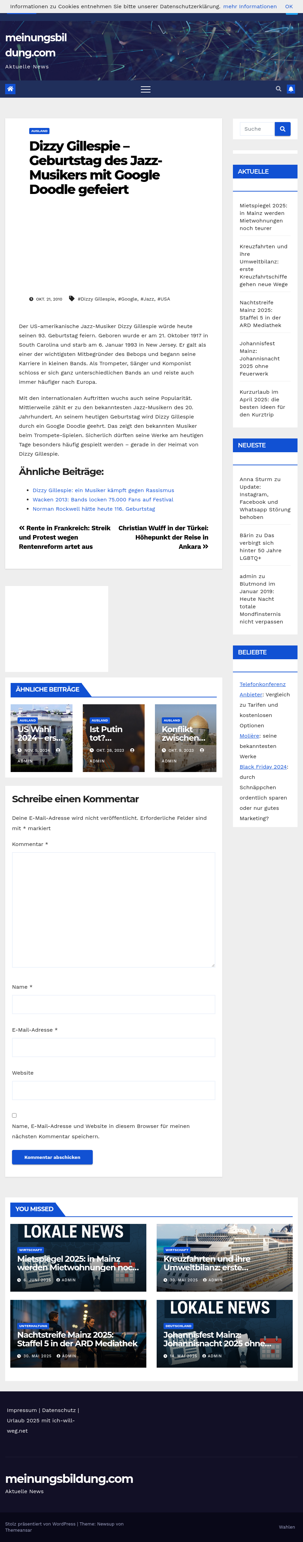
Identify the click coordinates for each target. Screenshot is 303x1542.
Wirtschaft (30, 1250)
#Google (127, 299)
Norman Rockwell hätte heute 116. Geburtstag (94, 509)
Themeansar (18, 1530)
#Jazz (147, 299)
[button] (278, 89)
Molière (249, 735)
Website (23, 1072)
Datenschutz (59, 1410)
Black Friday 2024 (263, 766)
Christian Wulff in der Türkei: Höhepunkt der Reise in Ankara (164, 537)
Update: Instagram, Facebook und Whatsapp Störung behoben (265, 502)
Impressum (22, 1410)
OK (289, 6)
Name (22, 987)
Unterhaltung (33, 1326)
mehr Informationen (250, 6)
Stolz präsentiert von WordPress (41, 1524)
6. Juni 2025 (38, 1280)
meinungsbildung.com (69, 1479)
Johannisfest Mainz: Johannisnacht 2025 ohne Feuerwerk (260, 358)
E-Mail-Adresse (35, 1030)
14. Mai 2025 (184, 1356)
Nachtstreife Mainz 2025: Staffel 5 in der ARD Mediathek (77, 1339)
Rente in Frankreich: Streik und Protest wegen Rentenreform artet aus (64, 537)
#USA (163, 299)
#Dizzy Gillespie (96, 299)
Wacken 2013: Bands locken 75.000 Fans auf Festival (103, 499)
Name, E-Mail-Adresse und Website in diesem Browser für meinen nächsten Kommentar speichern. (101, 1131)
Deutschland (178, 1326)
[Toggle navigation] (145, 89)
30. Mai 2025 (185, 1280)
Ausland (39, 131)
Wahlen (287, 1527)
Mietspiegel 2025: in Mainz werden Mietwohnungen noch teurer (77, 1267)
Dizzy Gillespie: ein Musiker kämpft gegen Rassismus (103, 490)
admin (66, 1280)
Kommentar (30, 844)
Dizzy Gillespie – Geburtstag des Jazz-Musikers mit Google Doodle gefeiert (95, 167)
